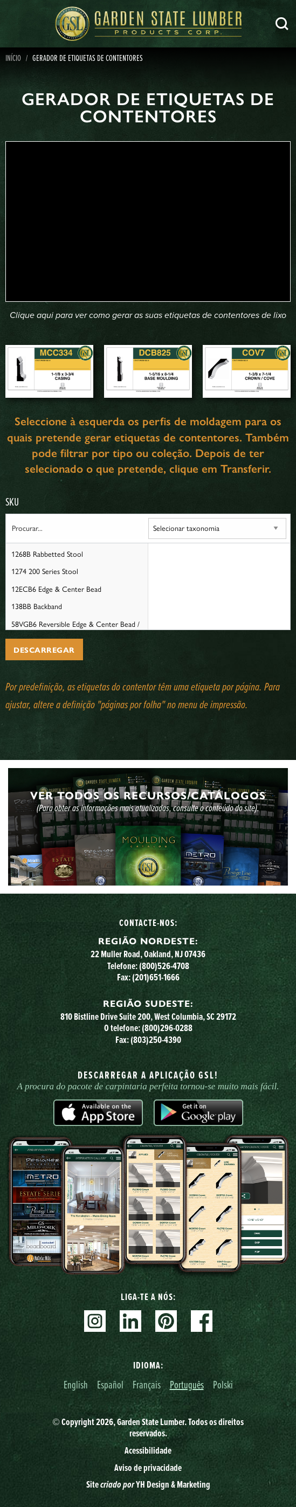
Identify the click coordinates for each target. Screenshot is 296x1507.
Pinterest (166, 1321)
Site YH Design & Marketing (148, 1484)
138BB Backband (36, 606)
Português (187, 1384)
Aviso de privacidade (148, 1468)
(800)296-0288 (167, 1028)
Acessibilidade (148, 1450)
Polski (223, 1384)
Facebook (201, 1321)
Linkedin (130, 1321)
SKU (12, 501)
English (76, 1384)
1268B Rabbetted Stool (47, 554)
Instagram (95, 1321)
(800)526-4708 (164, 966)
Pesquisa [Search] (282, 23)
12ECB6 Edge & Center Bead (56, 589)
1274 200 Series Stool (44, 571)
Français (147, 1384)
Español (110, 1384)
